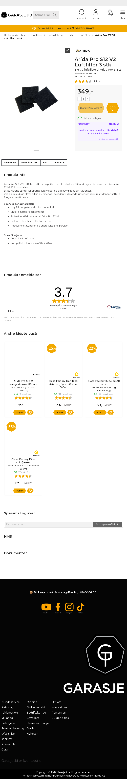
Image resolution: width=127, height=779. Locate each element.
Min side (32, 702)
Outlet (31, 728)
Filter (72, 35)
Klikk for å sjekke (98, 133)
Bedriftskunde (36, 712)
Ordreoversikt (36, 707)
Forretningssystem (33, 775)
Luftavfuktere (56, 35)
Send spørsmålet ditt (108, 524)
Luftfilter (85, 35)
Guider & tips (60, 717)
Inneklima (36, 35)
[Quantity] (83, 99)
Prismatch (8, 744)
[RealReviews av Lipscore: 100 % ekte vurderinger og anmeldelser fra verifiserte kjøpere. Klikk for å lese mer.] (114, 307)
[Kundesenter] (81, 12)
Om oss (56, 702)
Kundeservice (10, 702)
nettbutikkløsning (58, 775)
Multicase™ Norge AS (92, 775)
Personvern (59, 712)
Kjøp (91, 108)
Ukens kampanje (38, 723)
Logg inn (95, 12)
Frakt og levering (12, 728)
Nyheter (32, 733)
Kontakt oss (59, 707)
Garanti (6, 749)
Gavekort (33, 717)
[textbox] (48, 524)
